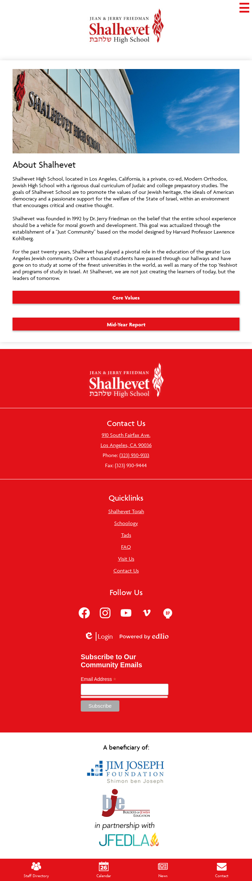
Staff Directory (36, 869)
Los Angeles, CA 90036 (126, 445)
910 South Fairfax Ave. (126, 435)
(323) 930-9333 (134, 455)
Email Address (98, 679)
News (163, 869)
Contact (221, 869)
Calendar (103, 869)
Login (98, 636)
